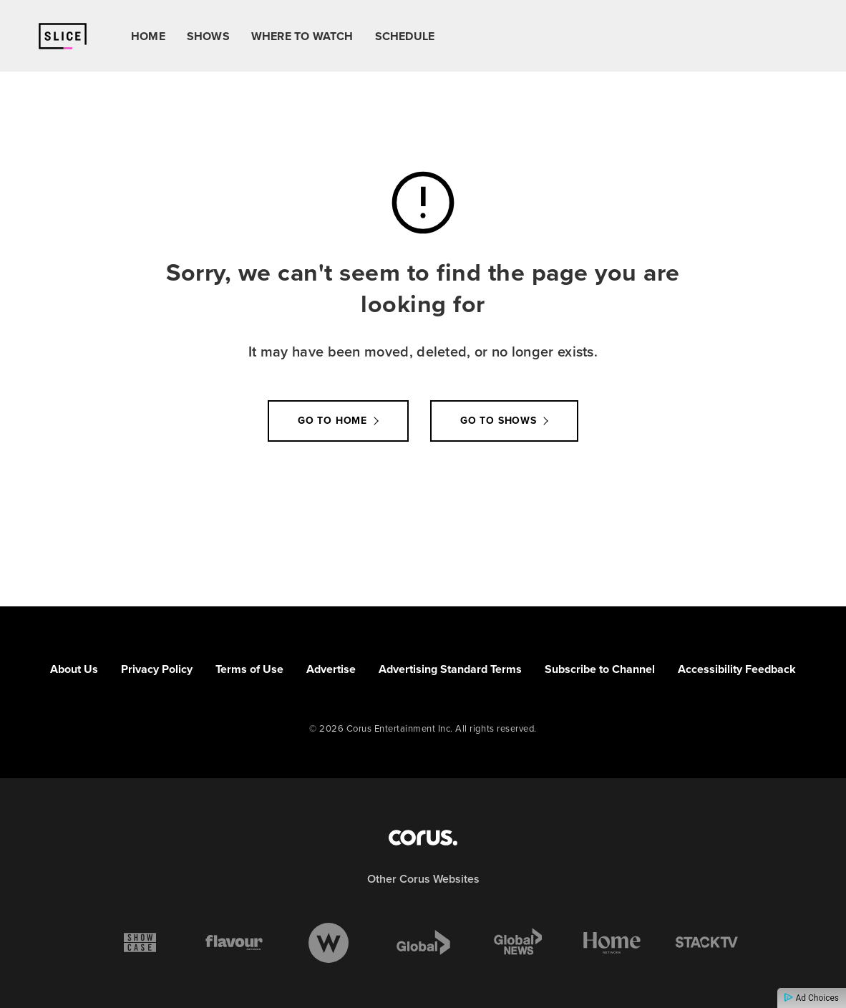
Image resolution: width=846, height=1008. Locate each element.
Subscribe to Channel (600, 669)
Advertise (331, 669)
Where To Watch (302, 36)
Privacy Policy (157, 669)
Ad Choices (811, 998)
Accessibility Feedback (737, 669)
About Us (74, 669)
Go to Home (332, 420)
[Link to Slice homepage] (62, 36)
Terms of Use (249, 669)
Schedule (405, 36)
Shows (208, 36)
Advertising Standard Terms (450, 669)
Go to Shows (498, 420)
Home (148, 36)
